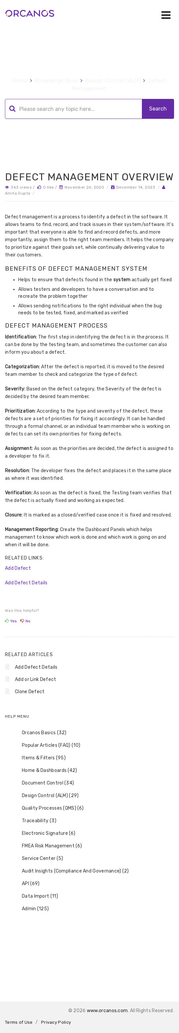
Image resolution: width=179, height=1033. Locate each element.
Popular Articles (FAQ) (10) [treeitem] (46, 745)
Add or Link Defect (35, 679)
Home (20, 80)
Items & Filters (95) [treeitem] (39, 758)
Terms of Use (19, 1022)
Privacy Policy (56, 1022)
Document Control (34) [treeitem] (43, 783)
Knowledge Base (56, 80)
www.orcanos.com (107, 1010)
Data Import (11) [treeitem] (35, 896)
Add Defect (18, 568)
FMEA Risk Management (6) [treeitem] (47, 846)
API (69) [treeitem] (26, 884)
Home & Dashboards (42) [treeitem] (45, 771)
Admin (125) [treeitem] (31, 909)
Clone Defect (30, 692)
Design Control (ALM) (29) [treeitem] (46, 796)
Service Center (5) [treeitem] (38, 859)
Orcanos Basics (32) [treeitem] (40, 733)
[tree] (89, 821)
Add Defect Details (26, 583)
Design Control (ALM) (113, 80)
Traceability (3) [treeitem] (34, 821)
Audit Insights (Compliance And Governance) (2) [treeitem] (71, 871)
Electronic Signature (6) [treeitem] (44, 833)
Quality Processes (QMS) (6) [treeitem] (48, 808)
